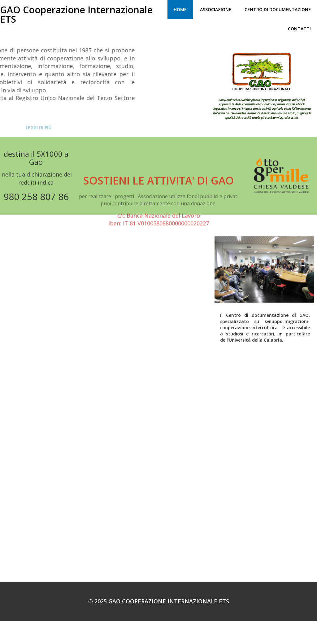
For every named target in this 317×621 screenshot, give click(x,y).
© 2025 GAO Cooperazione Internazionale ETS (158, 601)
